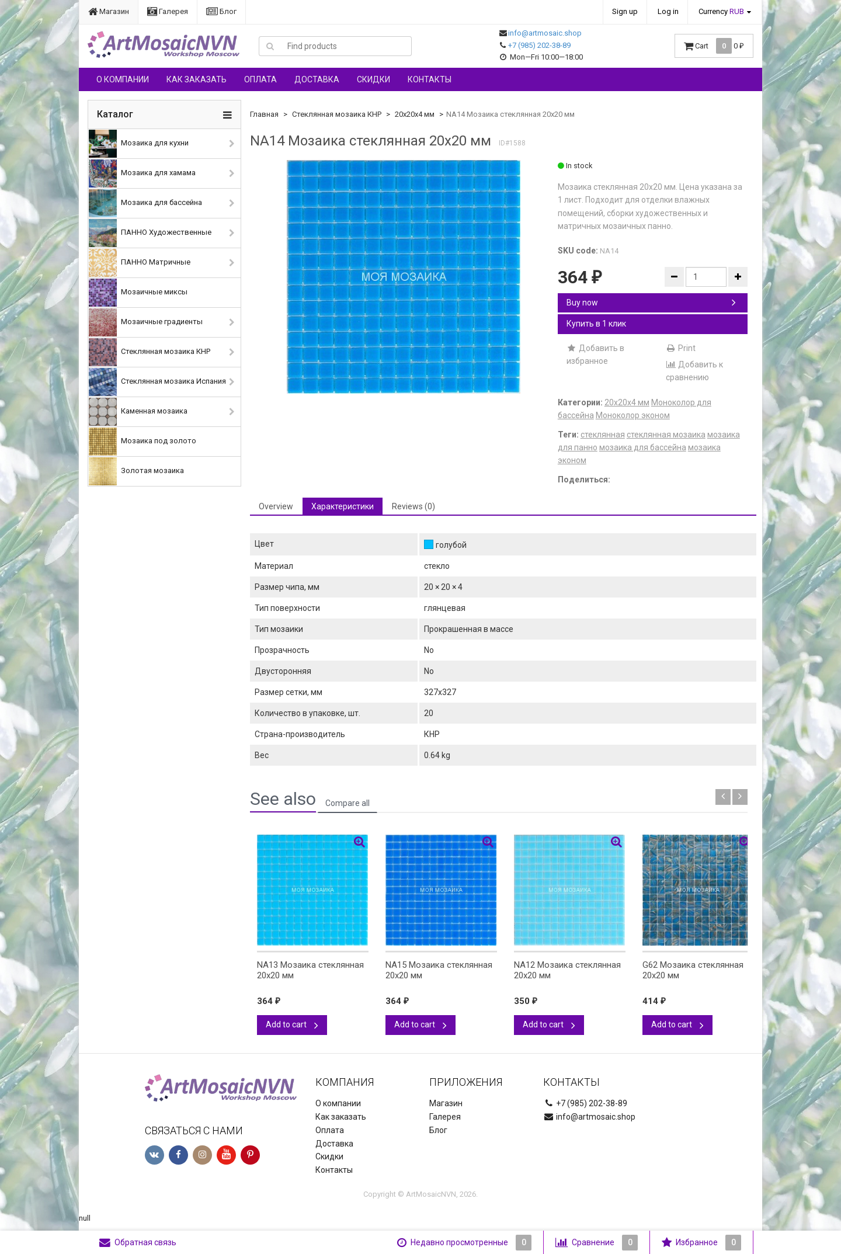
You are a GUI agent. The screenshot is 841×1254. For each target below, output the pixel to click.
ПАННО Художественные (150, 233)
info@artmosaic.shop (545, 33)
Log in (668, 11)
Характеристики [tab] (342, 506)
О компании (122, 79)
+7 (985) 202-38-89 (539, 45)
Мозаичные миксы (138, 293)
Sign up (625, 11)
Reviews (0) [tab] (413, 506)
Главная (264, 114)
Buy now (651, 302)
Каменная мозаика (138, 412)
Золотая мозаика (136, 471)
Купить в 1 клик (596, 323)
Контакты (429, 79)
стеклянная (603, 434)
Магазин (108, 11)
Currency (721, 11)
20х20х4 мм (415, 114)
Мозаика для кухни (139, 144)
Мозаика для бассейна (145, 203)
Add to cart (292, 1024)
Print (681, 348)
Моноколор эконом (633, 415)
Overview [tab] (276, 506)
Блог (221, 11)
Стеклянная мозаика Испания (157, 382)
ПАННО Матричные (139, 263)
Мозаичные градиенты (146, 322)
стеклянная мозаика (666, 434)
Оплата (260, 79)
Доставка (316, 79)
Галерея (167, 11)
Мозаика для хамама (142, 173)
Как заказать (196, 79)
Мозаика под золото (142, 442)
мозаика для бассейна (642, 447)
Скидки (373, 79)
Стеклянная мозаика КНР (149, 352)
